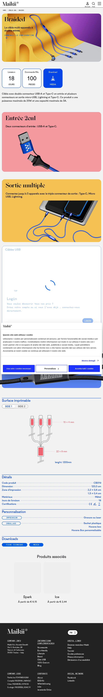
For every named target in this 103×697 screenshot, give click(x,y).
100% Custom (43, 662)
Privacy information (76, 657)
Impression (11, 517)
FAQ (69, 648)
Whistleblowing (43, 683)
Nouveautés (42, 647)
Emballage (11, 523)
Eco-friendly (42, 650)
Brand (39, 656)
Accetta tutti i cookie (84, 368)
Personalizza (51, 368)
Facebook (72, 677)
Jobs (39, 686)
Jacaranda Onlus (44, 689)
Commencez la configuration (19, 35)
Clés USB (41, 659)
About (40, 677)
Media (36, 544)
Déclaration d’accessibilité (79, 660)
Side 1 (8, 406)
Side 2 (21, 406)
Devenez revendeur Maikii (78, 645)
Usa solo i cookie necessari (19, 368)
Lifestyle (41, 653)
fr (73, 632)
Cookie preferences (76, 654)
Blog (39, 665)
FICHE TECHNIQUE (14, 544)
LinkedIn (71, 680)
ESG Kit (40, 680)
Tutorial (71, 651)
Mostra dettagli (88, 360)
